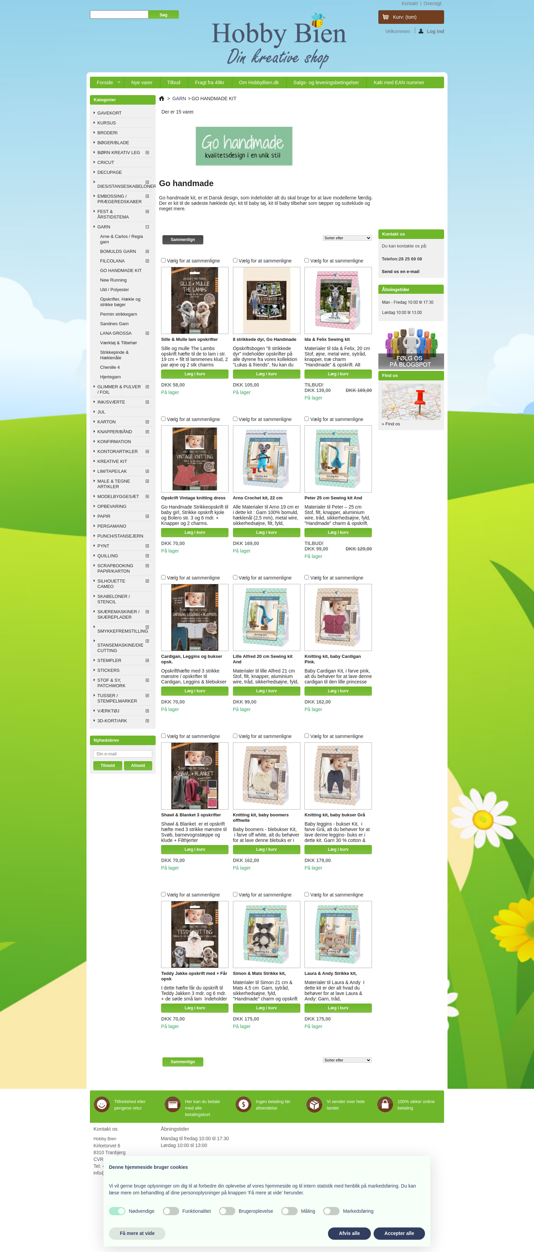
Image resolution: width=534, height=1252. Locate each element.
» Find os (391, 423)
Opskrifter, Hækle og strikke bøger (120, 302)
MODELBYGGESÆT (118, 496)
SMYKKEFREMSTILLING (122, 631)
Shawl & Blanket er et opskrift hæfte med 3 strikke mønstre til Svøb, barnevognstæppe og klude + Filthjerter (193, 832)
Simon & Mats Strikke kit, (259, 973)
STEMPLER (109, 660)
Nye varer (141, 82)
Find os (390, 375)
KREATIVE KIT (112, 461)
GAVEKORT (109, 113)
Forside (105, 84)
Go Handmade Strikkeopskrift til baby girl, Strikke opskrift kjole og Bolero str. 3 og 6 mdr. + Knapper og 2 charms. (194, 515)
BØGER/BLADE (113, 142)
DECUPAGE (109, 172)
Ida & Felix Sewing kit (327, 339)
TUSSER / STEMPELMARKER (117, 698)
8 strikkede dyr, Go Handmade (264, 339)
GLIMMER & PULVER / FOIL (119, 389)
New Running (113, 280)
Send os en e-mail (401, 271)
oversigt (432, 3)
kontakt (410, 3)
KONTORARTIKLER (117, 451)
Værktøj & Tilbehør (118, 342)
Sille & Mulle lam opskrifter (189, 339)
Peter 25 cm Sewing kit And (333, 497)
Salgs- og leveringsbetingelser (326, 82)
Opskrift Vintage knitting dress (193, 497)
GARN (103, 226)
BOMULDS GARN (118, 251)
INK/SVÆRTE (111, 402)
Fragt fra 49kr (209, 82)
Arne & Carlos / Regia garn (121, 239)
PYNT (103, 545)
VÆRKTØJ (108, 710)
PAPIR (103, 516)
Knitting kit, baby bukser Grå (334, 814)
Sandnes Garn (114, 323)
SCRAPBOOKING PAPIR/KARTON (115, 568)
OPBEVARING (111, 506)
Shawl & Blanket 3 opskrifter (191, 814)
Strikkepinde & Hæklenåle (114, 355)
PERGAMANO (111, 526)
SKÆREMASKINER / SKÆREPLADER (118, 614)
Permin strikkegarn (118, 314)
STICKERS (108, 670)
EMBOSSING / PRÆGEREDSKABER (119, 199)
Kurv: (405, 17)
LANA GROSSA (115, 333)
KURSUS (106, 122)
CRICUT (105, 162)
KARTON (106, 421)
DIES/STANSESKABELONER (124, 186)
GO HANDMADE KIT (121, 270)
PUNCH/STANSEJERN (120, 536)
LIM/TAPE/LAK (112, 471)
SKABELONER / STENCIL (113, 599)
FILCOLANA (112, 260)
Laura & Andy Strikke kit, (330, 973)
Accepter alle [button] (399, 1233)
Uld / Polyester (114, 289)
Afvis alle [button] (349, 1233)
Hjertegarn (110, 376)
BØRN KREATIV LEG (118, 152)
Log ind (431, 31)
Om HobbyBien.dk (259, 82)
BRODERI (107, 132)
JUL (101, 411)
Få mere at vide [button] (137, 1233)
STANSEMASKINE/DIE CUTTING (120, 648)
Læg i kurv (195, 374)
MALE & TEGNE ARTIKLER (113, 484)
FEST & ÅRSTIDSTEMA (113, 214)
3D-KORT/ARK (112, 720)
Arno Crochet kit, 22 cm (258, 497)
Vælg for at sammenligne (193, 260)
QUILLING (107, 555)
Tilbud (173, 82)
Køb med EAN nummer (399, 82)
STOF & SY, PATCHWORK (111, 683)
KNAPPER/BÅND (114, 431)
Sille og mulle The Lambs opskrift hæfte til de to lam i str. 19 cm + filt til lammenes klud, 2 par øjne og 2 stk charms (194, 356)
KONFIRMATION (114, 441)
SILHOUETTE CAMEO (111, 583)
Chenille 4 (110, 367)
